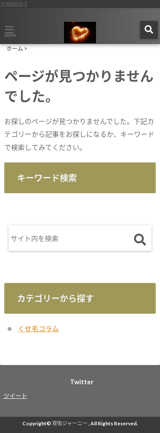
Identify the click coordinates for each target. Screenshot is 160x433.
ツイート (15, 395)
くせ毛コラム (38, 328)
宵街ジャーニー (69, 423)
